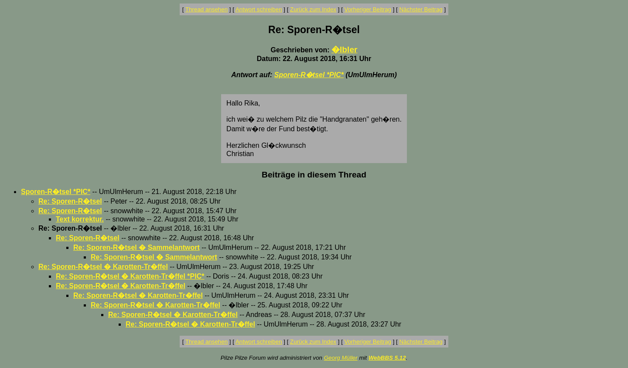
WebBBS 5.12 (387, 357)
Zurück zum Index (313, 9)
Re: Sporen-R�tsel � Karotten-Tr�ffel (103, 266)
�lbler (344, 49)
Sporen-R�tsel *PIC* (309, 74)
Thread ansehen (206, 9)
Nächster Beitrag (420, 9)
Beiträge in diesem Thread (314, 174)
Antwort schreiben (259, 9)
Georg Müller (341, 357)
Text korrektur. (80, 219)
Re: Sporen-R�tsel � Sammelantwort (136, 247)
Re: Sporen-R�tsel (70, 201)
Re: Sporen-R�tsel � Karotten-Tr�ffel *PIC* (130, 276)
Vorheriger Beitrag (368, 9)
